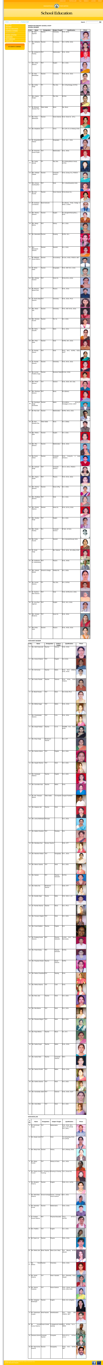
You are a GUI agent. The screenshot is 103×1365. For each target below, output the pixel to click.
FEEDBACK (86, 0)
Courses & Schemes (12, 30)
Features (8, 26)
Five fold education (12, 28)
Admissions (9, 37)
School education (14, 22)
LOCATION (93, 0)
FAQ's (80, 0)
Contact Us (9, 41)
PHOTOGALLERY (73, 0)
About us (8, 24)
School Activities (11, 35)
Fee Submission (10, 39)
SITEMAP (100, 0)
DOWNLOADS (63, 0)
